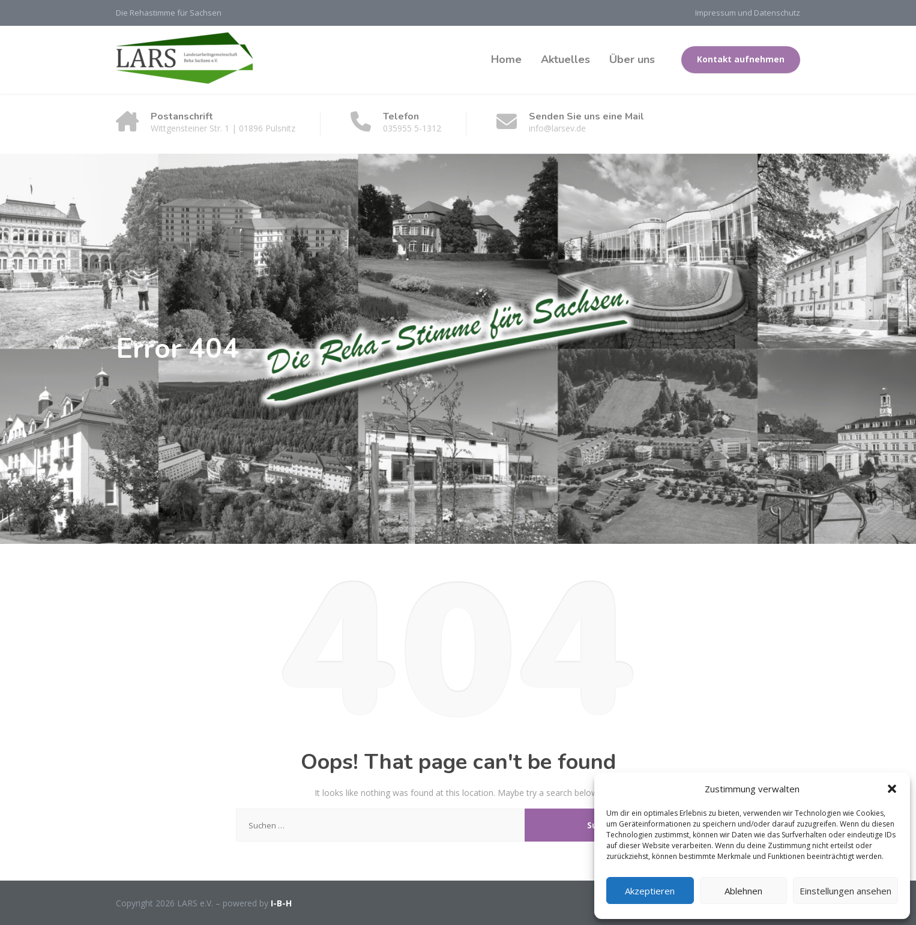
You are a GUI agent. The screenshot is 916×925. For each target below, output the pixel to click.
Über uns (632, 59)
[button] (892, 789)
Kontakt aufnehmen (741, 59)
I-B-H (281, 903)
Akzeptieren (650, 891)
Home (506, 59)
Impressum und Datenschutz (747, 12)
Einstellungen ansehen (845, 891)
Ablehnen (743, 891)
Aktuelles (565, 59)
